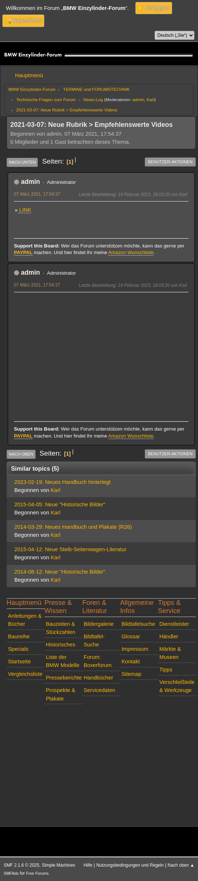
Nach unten (22, 162)
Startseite (19, 661)
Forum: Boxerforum (98, 661)
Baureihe (19, 636)
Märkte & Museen (170, 653)
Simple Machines (58, 865)
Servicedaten (99, 690)
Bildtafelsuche (138, 624)
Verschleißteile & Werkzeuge (177, 686)
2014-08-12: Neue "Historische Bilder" (59, 572)
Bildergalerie (99, 624)
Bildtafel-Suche (94, 641)
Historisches (60, 645)
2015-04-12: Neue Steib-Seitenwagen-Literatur (70, 549)
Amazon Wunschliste (130, 252)
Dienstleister (174, 624)
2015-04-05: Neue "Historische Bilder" (59, 504)
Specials (18, 649)
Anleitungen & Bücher (25, 620)
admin (138, 99)
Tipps (165, 670)
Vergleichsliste (25, 674)
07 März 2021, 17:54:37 (37, 194)
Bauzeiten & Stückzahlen (60, 628)
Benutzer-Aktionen (170, 162)
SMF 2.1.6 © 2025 (21, 865)
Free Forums (37, 873)
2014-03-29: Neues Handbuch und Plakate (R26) (73, 527)
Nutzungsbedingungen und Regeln (129, 865)
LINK (24, 210)
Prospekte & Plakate (60, 694)
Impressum (135, 649)
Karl (150, 99)
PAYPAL (23, 252)
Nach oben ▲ (181, 865)
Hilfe (88, 865)
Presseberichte (64, 678)
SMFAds (11, 873)
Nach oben (21, 454)
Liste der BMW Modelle (63, 661)
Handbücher (98, 678)
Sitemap (131, 674)
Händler (169, 636)
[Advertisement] (101, 348)
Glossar (131, 636)
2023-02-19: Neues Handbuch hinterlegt (62, 482)
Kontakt (131, 661)
